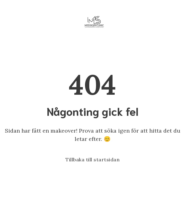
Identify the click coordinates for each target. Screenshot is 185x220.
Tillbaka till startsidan (92, 159)
